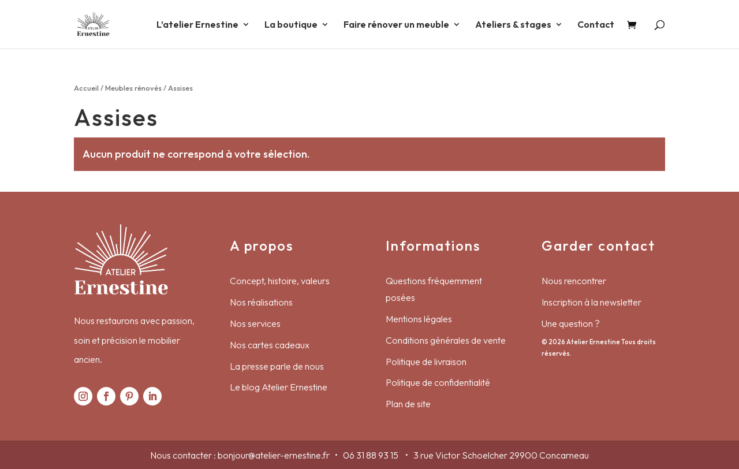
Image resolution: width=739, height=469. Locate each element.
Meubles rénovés (133, 87)
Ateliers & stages (513, 25)
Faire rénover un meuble (396, 25)
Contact (595, 25)
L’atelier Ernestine (197, 25)
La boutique (291, 25)
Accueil (86, 87)
